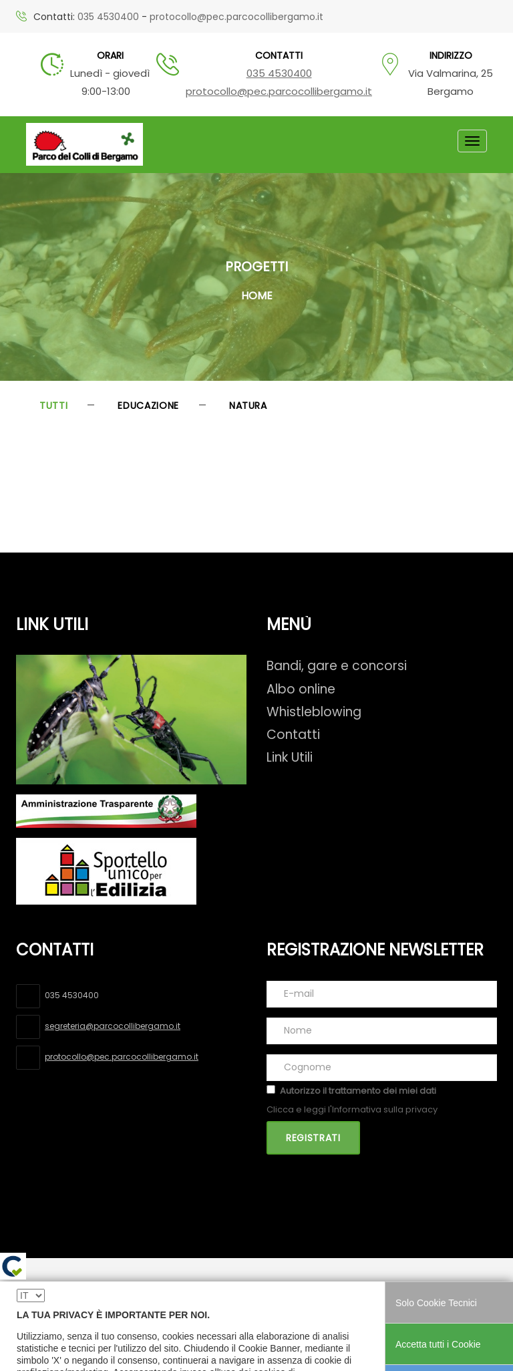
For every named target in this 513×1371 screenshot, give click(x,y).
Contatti (293, 735)
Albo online (301, 689)
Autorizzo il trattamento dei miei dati (358, 1090)
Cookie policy (328, 1291)
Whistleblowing (314, 712)
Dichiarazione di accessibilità (87, 1309)
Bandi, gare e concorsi (337, 666)
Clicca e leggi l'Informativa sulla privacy (352, 1109)
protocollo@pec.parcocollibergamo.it (236, 16)
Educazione (148, 405)
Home (257, 295)
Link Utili (290, 757)
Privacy (266, 1291)
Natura (248, 405)
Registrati (313, 1138)
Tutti (53, 405)
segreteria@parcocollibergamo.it (112, 1026)
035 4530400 (108, 16)
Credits (389, 1291)
